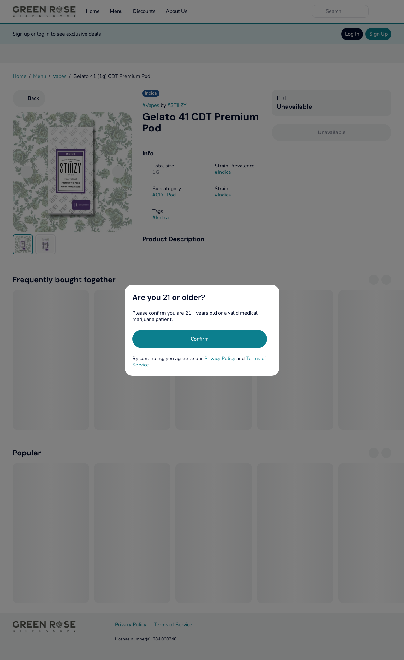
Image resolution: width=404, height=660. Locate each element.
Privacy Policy (219, 358)
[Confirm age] (199, 339)
